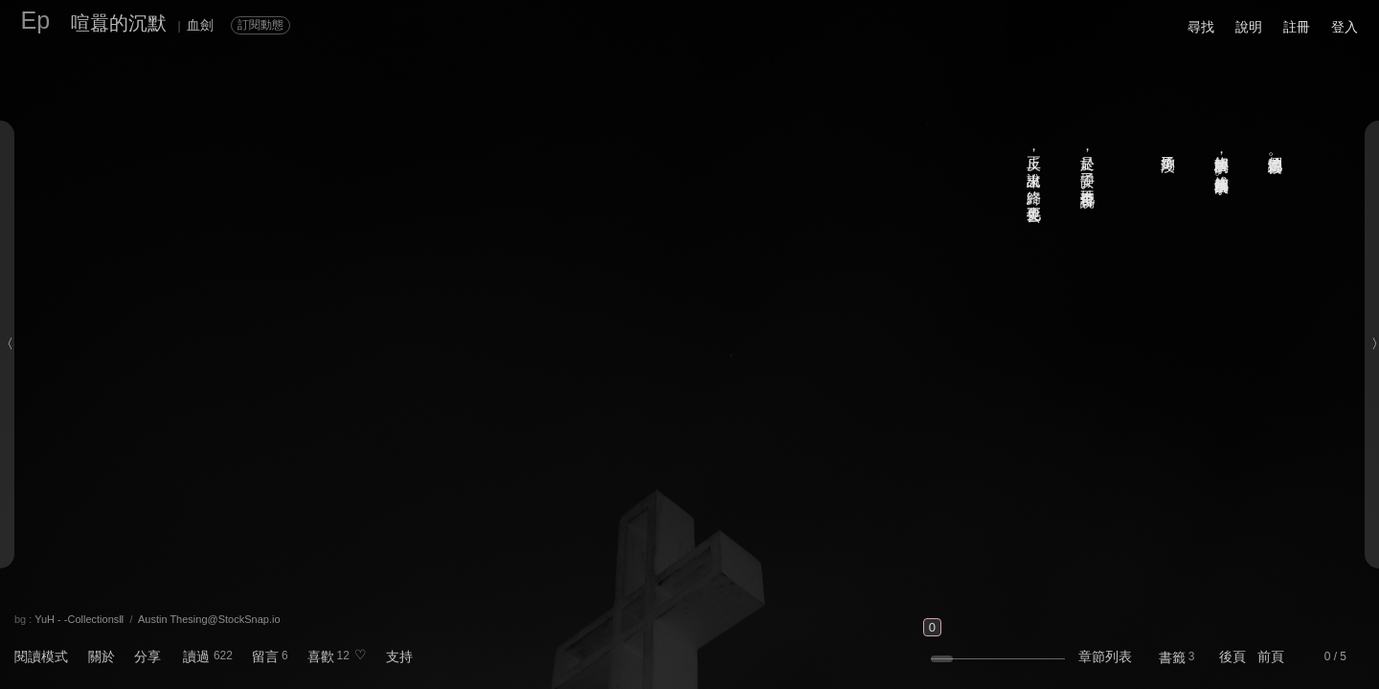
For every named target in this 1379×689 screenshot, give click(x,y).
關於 (101, 656)
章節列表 (1105, 656)
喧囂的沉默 (119, 22)
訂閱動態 (260, 25)
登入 (1344, 26)
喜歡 (320, 656)
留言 (265, 656)
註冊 (1296, 26)
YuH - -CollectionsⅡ (79, 619)
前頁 (1270, 656)
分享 (147, 656)
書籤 (1172, 657)
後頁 (1232, 656)
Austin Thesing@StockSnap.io (209, 619)
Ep (36, 20)
